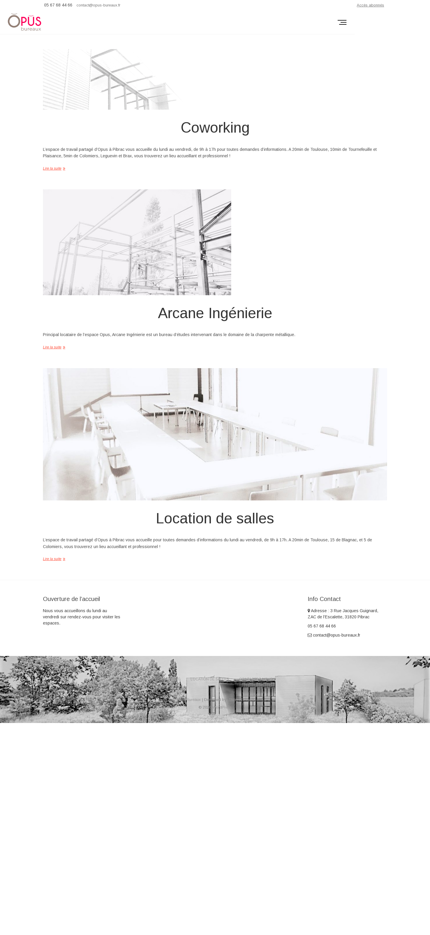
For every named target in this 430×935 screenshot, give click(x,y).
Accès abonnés (370, 5)
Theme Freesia (241, 699)
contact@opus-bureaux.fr (98, 5)
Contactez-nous (256, 679)
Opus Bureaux (188, 699)
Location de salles (215, 518)
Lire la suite (52, 168)
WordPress (222, 707)
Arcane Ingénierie (215, 313)
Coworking (215, 127)
